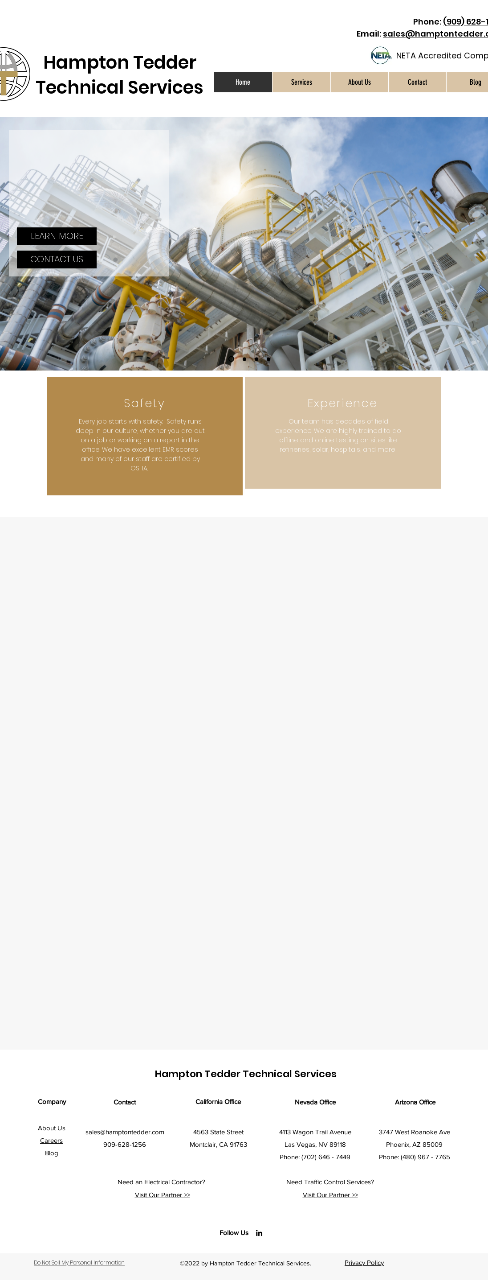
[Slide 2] (244, 359)
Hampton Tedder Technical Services (119, 75)
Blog (51, 1153)
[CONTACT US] (57, 259)
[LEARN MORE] (57, 236)
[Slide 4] (268, 359)
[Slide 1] (231, 359)
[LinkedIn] (259, 1232)
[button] (301, 82)
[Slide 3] (256, 359)
